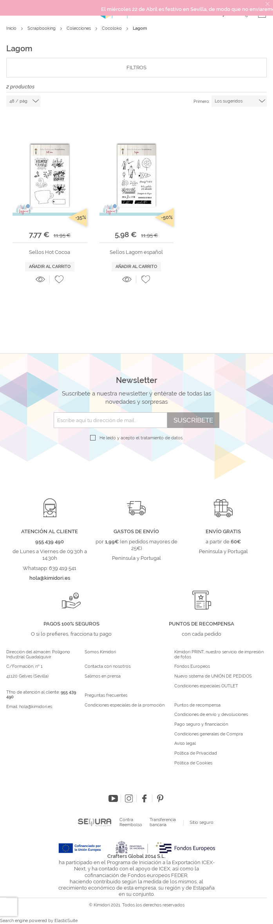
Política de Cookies (193, 763)
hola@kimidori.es (35, 706)
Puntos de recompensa (197, 705)
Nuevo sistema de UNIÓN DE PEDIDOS (213, 676)
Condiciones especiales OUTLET (206, 686)
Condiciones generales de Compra (208, 734)
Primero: (201, 101)
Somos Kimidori (100, 652)
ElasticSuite (66, 920)
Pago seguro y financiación (201, 724)
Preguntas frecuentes (106, 695)
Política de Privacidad (195, 753)
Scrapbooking (42, 28)
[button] (59, 279)
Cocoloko (112, 28)
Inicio (12, 28)
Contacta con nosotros (107, 666)
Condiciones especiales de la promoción (125, 705)
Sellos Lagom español (136, 252)
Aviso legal (185, 743)
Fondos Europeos (192, 666)
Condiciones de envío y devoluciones (211, 714)
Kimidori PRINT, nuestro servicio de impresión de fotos (219, 655)
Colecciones (79, 28)
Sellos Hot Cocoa (49, 252)
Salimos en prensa (103, 676)
